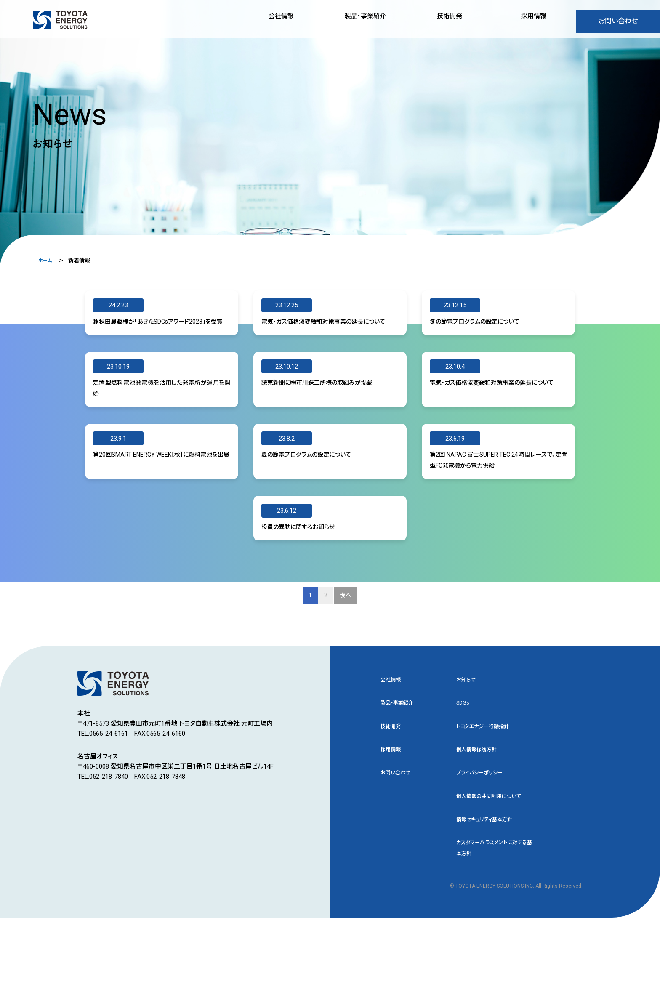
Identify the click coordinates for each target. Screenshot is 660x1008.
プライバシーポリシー (485, 844)
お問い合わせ (618, 23)
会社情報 (393, 746)
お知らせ (468, 746)
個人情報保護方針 (481, 820)
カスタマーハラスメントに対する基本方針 (494, 937)
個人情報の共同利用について (494, 876)
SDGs (463, 770)
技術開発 (393, 795)
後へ (347, 659)
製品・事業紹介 (401, 770)
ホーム (46, 260)
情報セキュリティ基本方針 (491, 906)
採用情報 (393, 820)
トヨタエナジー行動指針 (489, 795)
